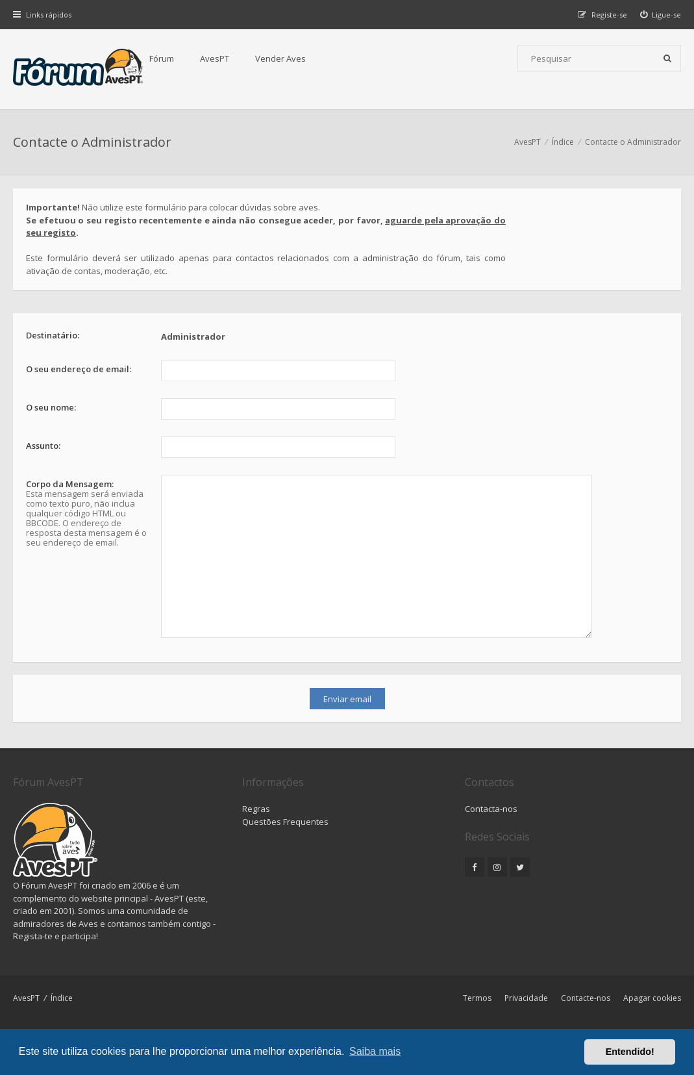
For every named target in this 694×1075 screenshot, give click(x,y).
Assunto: (43, 445)
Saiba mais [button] (375, 1051)
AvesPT (214, 58)
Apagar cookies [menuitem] (652, 998)
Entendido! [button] (630, 1051)
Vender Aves (280, 58)
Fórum (161, 58)
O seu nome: (51, 407)
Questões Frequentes (285, 822)
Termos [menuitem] (477, 998)
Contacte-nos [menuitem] (585, 998)
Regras (256, 809)
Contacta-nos (491, 809)
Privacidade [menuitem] (526, 998)
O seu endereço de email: (78, 369)
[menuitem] (661, 14)
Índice (62, 998)
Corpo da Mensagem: (70, 484)
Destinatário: (52, 335)
